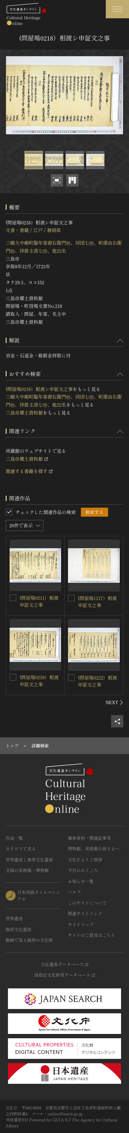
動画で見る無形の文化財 (29, 940)
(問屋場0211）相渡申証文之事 (39, 601)
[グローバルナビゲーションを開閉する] (117, 9)
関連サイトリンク (85, 913)
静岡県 (54, 230)
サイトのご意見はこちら (91, 935)
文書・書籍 (17, 230)
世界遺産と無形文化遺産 (29, 859)
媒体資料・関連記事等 (89, 838)
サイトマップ (81, 924)
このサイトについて (87, 903)
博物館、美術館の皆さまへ (94, 848)
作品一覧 (14, 838)
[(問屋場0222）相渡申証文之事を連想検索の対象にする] (71, 677)
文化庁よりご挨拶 (85, 859)
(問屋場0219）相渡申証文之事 (39, 681)
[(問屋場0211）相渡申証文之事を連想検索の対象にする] (13, 597)
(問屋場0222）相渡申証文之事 (97, 681)
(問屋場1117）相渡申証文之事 (97, 601)
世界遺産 (14, 918)
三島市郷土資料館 (24, 412)
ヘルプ (74, 892)
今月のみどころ (83, 870)
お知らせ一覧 (81, 881)
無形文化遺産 (19, 929)
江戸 (37, 230)
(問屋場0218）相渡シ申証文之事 (39, 389)
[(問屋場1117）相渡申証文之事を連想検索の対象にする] (71, 598)
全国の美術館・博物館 (27, 870)
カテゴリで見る (21, 848)
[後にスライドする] (114, 702)
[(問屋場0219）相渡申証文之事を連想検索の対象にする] (13, 677)
